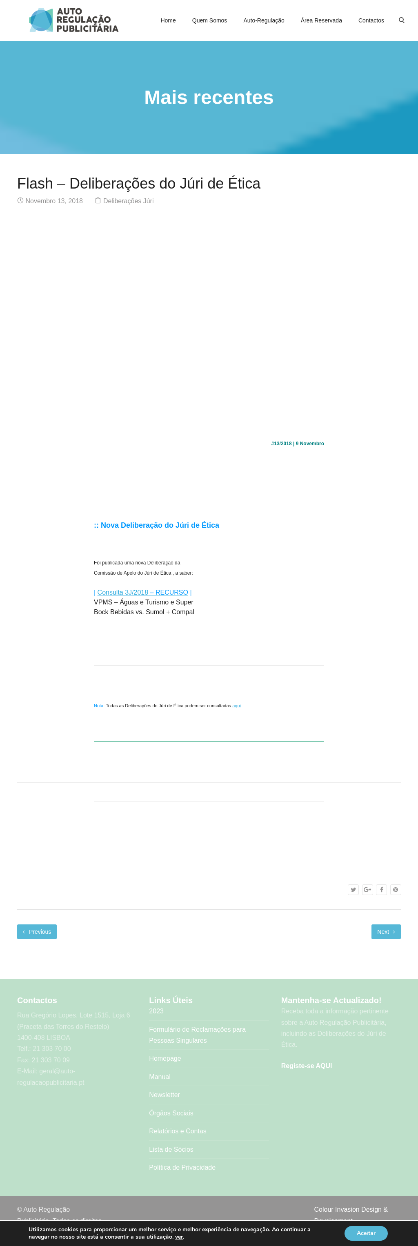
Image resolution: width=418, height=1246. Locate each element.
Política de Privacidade (182, 1167)
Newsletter (164, 1094)
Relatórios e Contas (178, 1131)
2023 (156, 1011)
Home (168, 20)
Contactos (371, 20)
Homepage (165, 1058)
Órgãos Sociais (171, 1113)
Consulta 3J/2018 (123, 592)
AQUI (324, 1065)
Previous (37, 931)
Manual (159, 1076)
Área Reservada (321, 20)
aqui (236, 705)
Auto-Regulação (263, 20)
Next (386, 931)
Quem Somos (209, 20)
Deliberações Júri (128, 201)
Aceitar (366, 1233)
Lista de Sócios (171, 1149)
